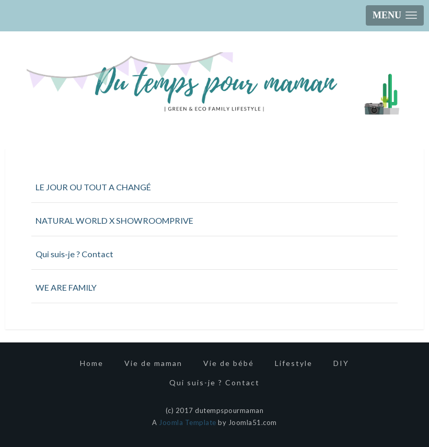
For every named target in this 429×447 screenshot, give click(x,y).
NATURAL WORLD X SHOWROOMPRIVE (114, 220)
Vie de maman (153, 363)
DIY (341, 363)
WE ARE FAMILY (66, 287)
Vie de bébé (228, 363)
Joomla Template (187, 422)
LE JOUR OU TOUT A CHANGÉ (93, 187)
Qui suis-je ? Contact (74, 254)
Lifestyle (293, 363)
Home (91, 363)
